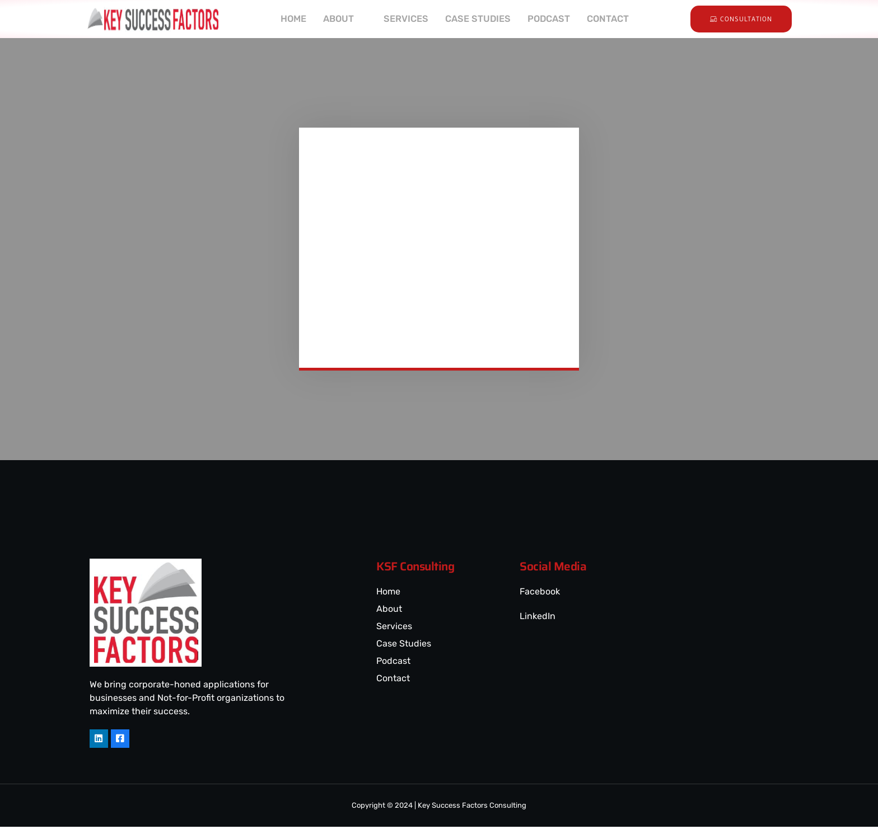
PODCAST (551, 19)
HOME (288, 19)
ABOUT (340, 19)
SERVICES (404, 19)
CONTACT (613, 19)
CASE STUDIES (478, 19)
